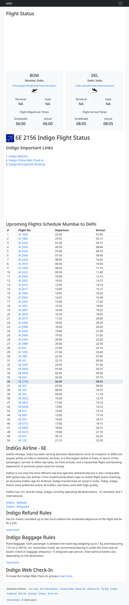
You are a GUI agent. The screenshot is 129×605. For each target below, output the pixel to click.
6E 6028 (23, 407)
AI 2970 (23, 264)
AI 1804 (23, 234)
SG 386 (22, 356)
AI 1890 (23, 268)
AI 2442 (23, 302)
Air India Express (49, 588)
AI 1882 (23, 238)
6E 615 (22, 411)
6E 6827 (23, 402)
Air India (33, 588)
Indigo (113, 588)
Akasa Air (80, 588)
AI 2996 (23, 327)
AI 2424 (23, 251)
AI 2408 (23, 335)
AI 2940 (23, 339)
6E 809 (22, 415)
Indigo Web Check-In (29, 570)
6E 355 (22, 394)
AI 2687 (23, 310)
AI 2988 (23, 344)
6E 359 (22, 419)
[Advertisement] (64, 41)
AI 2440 (23, 323)
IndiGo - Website (16, 502)
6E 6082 (23, 428)
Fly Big (105, 588)
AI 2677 (23, 289)
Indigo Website (18, 156)
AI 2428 (23, 259)
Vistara (42, 593)
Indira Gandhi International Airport (94, 85)
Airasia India (67, 588)
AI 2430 (23, 276)
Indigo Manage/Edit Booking (27, 164)
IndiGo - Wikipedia (17, 506)
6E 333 (22, 390)
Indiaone (12, 593)
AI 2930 (23, 255)
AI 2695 (23, 314)
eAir (9, 3)
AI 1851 (23, 306)
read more (12, 530)
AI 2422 (23, 243)
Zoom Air (53, 593)
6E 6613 (23, 432)
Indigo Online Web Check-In (26, 160)
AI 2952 (23, 280)
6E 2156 (23, 381)
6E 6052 (23, 398)
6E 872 (22, 436)
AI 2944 (23, 297)
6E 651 (22, 360)
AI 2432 (23, 272)
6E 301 (22, 386)
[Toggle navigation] (120, 3)
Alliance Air (93, 588)
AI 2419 (23, 285)
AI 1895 (23, 352)
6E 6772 (23, 423)
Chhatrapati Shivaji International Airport (34, 85)
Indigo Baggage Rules (30, 537)
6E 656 (22, 377)
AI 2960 (23, 293)
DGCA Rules (13, 599)
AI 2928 (23, 247)
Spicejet (32, 593)
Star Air (22, 593)
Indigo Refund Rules (29, 512)
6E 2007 (23, 365)
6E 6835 (23, 369)
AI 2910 (23, 318)
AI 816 (22, 348)
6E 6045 (23, 373)
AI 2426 (23, 331)
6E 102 (22, 440)
